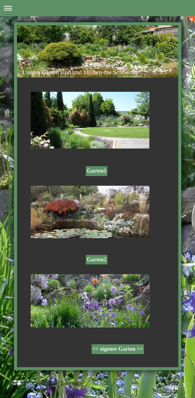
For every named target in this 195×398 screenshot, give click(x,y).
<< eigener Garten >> (117, 349)
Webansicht (165, 391)
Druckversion (37, 383)
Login (171, 383)
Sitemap (71, 383)
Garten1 (96, 171)
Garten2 (96, 259)
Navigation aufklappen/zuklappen (97, 8)
